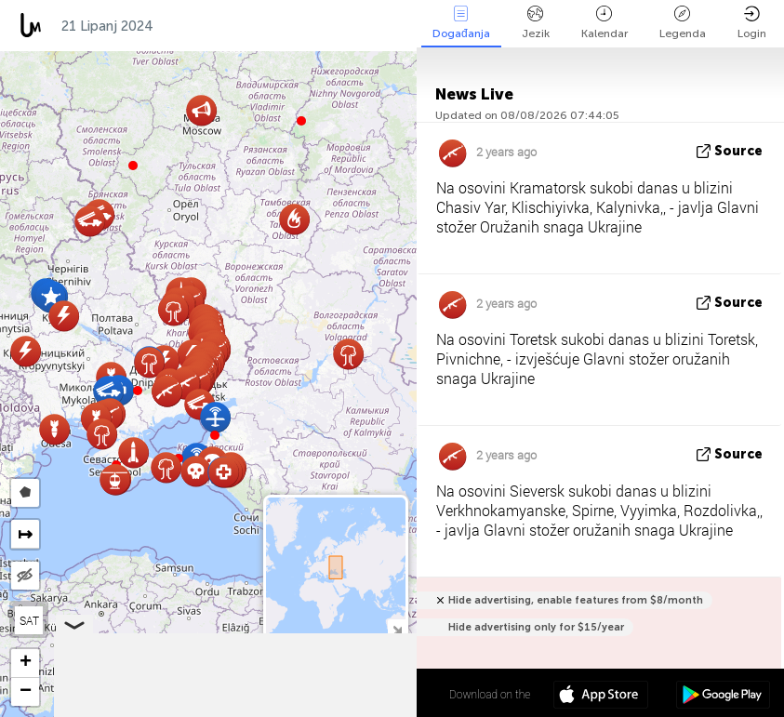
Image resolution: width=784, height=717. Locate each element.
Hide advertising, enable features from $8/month (575, 600)
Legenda (682, 23)
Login (751, 23)
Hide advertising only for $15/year (536, 627)
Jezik (536, 23)
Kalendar (604, 23)
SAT (29, 620)
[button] (137, 390)
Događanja (461, 23)
